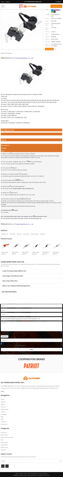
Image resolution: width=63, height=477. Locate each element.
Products (3, 407)
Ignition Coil (5, 234)
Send (31, 349)
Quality (3, 404)
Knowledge (4, 414)
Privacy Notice (34, 473)
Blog (2, 417)
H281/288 (12, 234)
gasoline (43, 234)
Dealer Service (4, 409)
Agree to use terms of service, (13, 344)
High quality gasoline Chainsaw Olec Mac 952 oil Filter (26, 253)
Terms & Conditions (21, 345)
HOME (2, 399)
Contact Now (49, 49)
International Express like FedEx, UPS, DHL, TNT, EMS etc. (29, 176)
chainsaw (18, 234)
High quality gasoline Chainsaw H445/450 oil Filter (5, 253)
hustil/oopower (35, 234)
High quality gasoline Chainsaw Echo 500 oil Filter (36, 253)
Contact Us (4, 421)
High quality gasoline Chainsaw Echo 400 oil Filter (47, 253)
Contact (25, 473)
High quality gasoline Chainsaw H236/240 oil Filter (15, 253)
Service (3, 412)
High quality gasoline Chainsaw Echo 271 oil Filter (57, 253)
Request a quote (57, 6)
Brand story (4, 424)
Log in (2, 1)
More (2, 391)
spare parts (26, 234)
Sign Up (8, 1)
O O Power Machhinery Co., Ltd (22, 58)
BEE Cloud (47, 475)
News (2, 419)
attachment (5, 336)
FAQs (29, 473)
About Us (3, 402)
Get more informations (9, 292)
